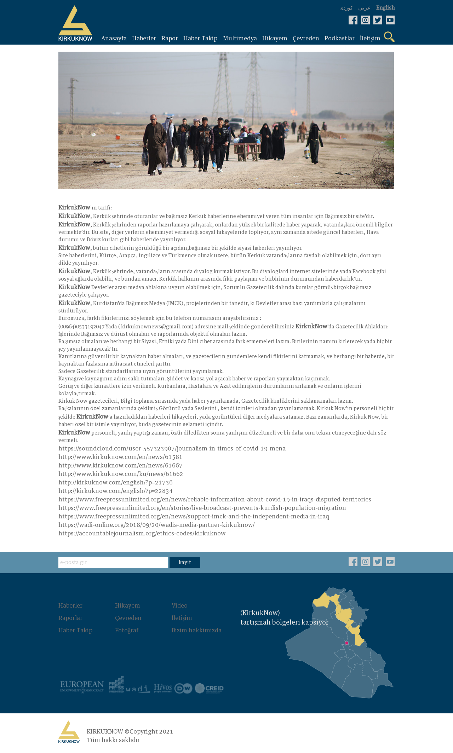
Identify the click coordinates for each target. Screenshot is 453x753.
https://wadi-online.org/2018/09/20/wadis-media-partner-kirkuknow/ (156, 525)
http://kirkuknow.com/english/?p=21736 (115, 483)
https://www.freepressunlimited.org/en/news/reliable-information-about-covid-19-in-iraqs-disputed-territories (214, 500)
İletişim (182, 618)
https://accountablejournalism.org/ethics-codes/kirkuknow (142, 534)
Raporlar (70, 618)
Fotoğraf (126, 630)
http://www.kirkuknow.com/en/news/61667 (120, 466)
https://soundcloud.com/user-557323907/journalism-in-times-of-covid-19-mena (172, 449)
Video (180, 606)
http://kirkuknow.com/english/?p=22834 (115, 491)
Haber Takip (75, 630)
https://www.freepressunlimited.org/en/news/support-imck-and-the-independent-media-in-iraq (193, 517)
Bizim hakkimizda (197, 630)
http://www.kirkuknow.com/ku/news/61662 (120, 474)
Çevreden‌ (128, 618)
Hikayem (127, 606)
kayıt (185, 563)
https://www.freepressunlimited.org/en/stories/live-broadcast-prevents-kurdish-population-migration (202, 508)
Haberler (70, 606)
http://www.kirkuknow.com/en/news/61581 (120, 457)
